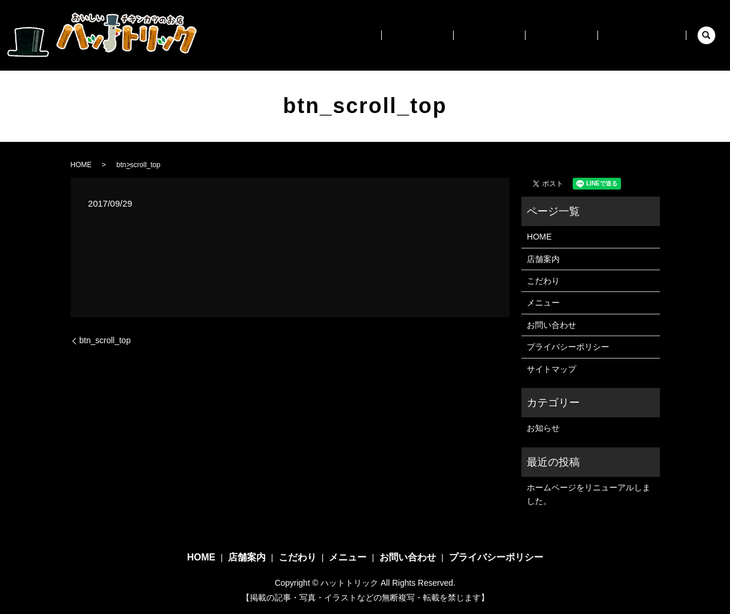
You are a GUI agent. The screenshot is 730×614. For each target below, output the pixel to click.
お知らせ (543, 428)
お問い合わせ (647, 35)
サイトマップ (551, 369)
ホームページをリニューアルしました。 (588, 494)
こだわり (517, 35)
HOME (401, 35)
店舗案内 (456, 35)
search (706, 35)
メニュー (577, 35)
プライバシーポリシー (568, 346)
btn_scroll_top (105, 340)
